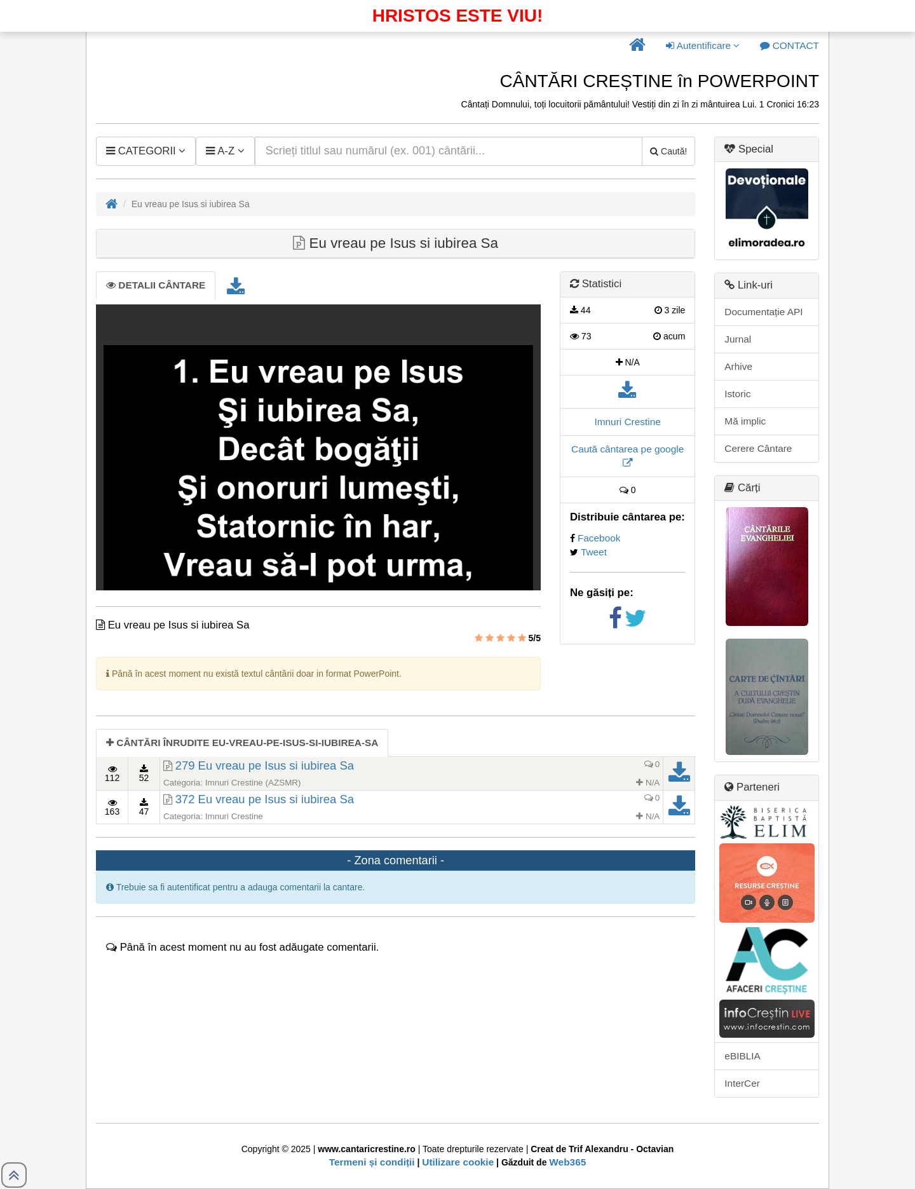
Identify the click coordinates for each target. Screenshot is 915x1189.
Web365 (567, 1162)
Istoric (737, 393)
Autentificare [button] (703, 45)
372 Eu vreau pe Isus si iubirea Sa (264, 799)
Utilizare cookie (458, 1162)
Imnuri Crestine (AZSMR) (253, 782)
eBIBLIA (742, 1055)
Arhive (738, 366)
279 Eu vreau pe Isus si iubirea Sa (264, 765)
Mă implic (745, 421)
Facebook (599, 538)
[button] (637, 45)
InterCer (742, 1083)
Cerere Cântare (758, 448)
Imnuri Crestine (627, 421)
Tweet (594, 552)
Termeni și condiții (372, 1162)
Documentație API (763, 311)
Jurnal (737, 339)
